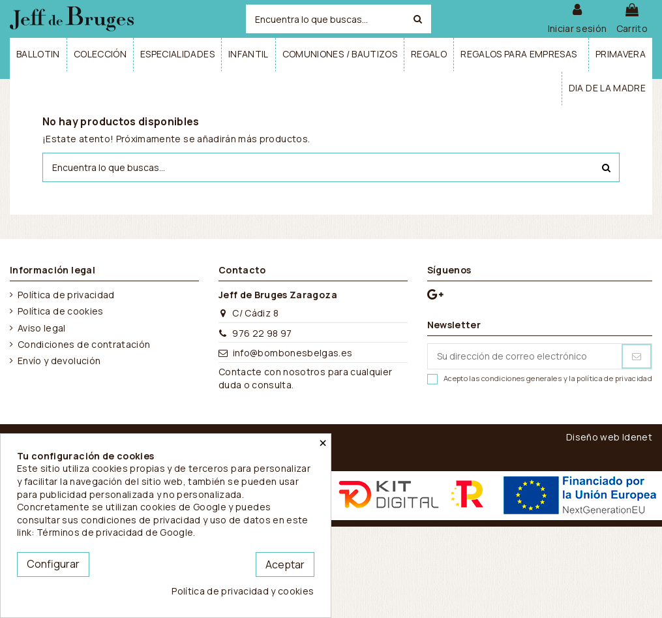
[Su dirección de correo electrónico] (525, 356)
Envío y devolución (59, 360)
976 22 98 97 (262, 333)
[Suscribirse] (637, 356)
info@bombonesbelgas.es (293, 353)
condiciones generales (521, 378)
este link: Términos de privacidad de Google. (162, 526)
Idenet (637, 437)
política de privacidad (614, 378)
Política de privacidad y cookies (243, 591)
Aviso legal (42, 328)
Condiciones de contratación (84, 344)
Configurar (53, 564)
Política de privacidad (66, 294)
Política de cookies (61, 311)
